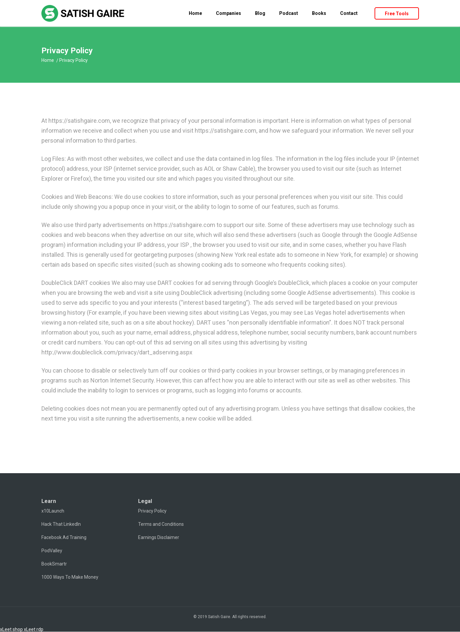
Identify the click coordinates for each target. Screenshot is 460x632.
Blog (260, 13)
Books (319, 13)
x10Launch (52, 511)
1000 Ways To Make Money (69, 577)
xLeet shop (11, 629)
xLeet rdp (33, 629)
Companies (228, 13)
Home (195, 13)
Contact (349, 13)
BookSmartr (54, 563)
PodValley (51, 550)
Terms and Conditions (161, 524)
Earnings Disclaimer (158, 537)
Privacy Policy (152, 511)
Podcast (288, 13)
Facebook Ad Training (63, 537)
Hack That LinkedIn (61, 524)
